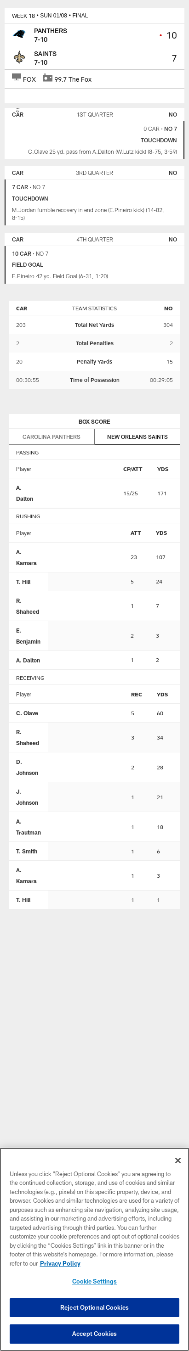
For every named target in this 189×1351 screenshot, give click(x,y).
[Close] (178, 1160)
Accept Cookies (94, 1333)
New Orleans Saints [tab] (137, 436)
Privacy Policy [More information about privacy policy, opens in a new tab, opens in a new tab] (60, 1263)
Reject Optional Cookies (94, 1307)
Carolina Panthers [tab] (51, 436)
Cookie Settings (94, 1281)
